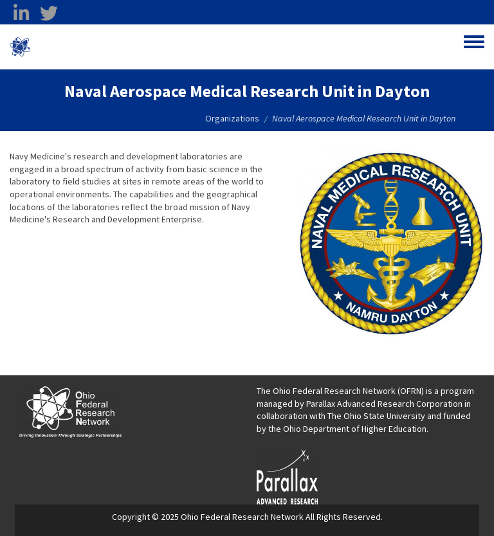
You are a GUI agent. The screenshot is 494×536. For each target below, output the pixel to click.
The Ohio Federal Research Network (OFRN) (340, 391)
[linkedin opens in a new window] (21, 13)
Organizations (232, 118)
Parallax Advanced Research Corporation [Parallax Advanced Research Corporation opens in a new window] (384, 403)
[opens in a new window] (287, 475)
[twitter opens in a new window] (48, 13)
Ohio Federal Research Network (105, 47)
